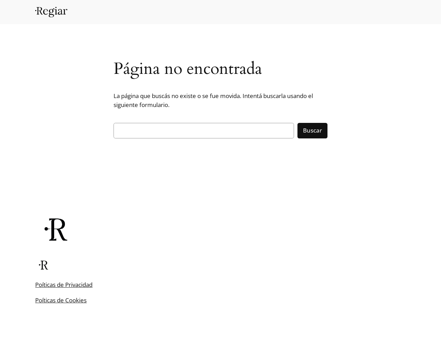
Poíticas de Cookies (61, 300)
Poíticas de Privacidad (63, 285)
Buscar (312, 130)
